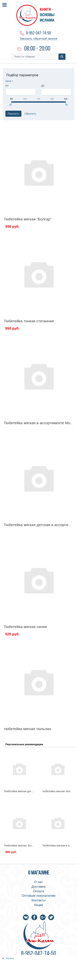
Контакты (38, 900)
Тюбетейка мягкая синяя (25, 627)
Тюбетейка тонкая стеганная (29, 321)
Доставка (38, 886)
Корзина (10, 958)
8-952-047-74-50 (38, 33)
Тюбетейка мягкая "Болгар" (27, 219)
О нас (38, 882)
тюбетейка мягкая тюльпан (27, 729)
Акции (38, 905)
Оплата (38, 891)
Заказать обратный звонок (38, 38)
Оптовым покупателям (38, 895)
